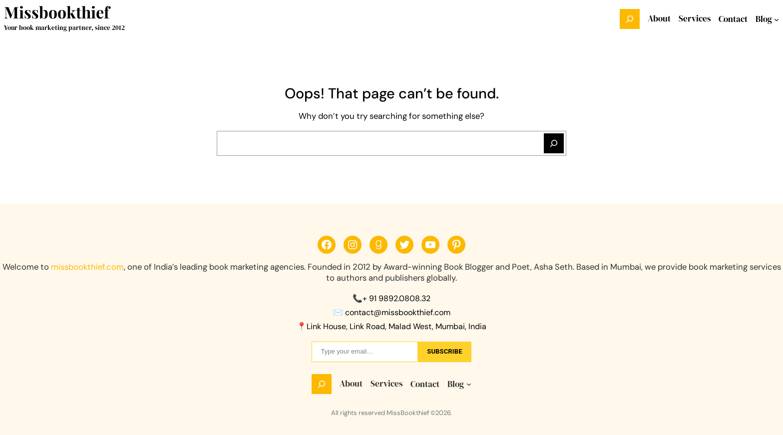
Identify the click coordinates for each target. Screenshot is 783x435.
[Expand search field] (630, 19)
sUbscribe (444, 351)
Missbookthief (56, 11)
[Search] (554, 143)
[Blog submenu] (776, 18)
